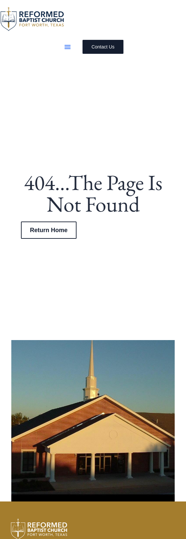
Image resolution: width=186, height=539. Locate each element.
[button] (68, 47)
